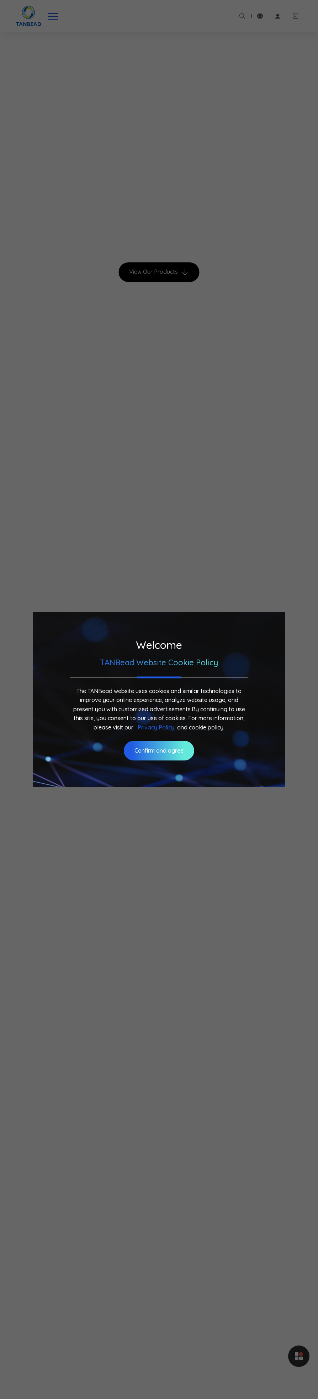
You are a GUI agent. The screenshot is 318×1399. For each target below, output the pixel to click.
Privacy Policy (156, 727)
